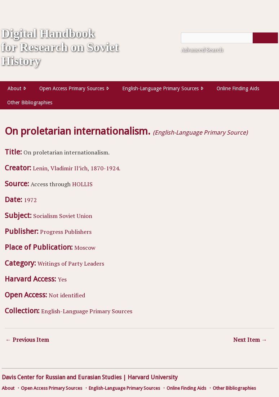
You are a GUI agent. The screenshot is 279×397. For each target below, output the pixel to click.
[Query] (229, 37)
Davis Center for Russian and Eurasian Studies (61, 377)
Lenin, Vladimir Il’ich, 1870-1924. (76, 168)
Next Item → (250, 340)
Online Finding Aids (238, 88)
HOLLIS (82, 184)
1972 (30, 200)
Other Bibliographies (29, 102)
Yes (62, 279)
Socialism (45, 216)
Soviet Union (75, 216)
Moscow (85, 248)
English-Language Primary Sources (160, 88)
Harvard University (153, 377)
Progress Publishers (66, 232)
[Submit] (265, 37)
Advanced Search (202, 49)
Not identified (67, 295)
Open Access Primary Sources (71, 88)
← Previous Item (27, 340)
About (14, 88)
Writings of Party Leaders (70, 263)
